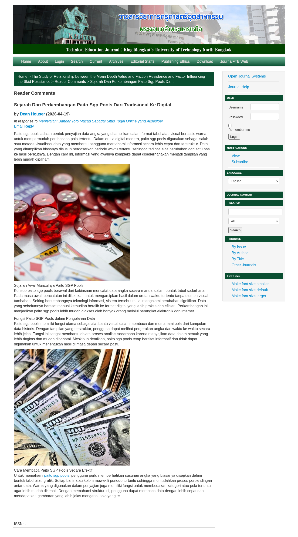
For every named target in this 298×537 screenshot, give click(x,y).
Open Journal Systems (247, 76)
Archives (116, 61)
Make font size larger (249, 296)
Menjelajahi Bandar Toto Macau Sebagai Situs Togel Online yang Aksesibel (101, 121)
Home (26, 61)
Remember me (239, 130)
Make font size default (250, 290)
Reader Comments (70, 82)
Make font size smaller (250, 284)
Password (235, 117)
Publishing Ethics (175, 61)
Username (236, 107)
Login (59, 61)
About (43, 61)
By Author (240, 253)
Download (205, 61)
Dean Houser (32, 114)
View (236, 156)
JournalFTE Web (234, 61)
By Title (238, 259)
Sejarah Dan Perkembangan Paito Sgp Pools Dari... (133, 82)
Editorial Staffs (142, 61)
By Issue (239, 247)
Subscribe (240, 162)
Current (96, 61)
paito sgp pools (56, 475)
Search (77, 61)
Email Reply (24, 126)
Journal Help (238, 87)
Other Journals (244, 265)
